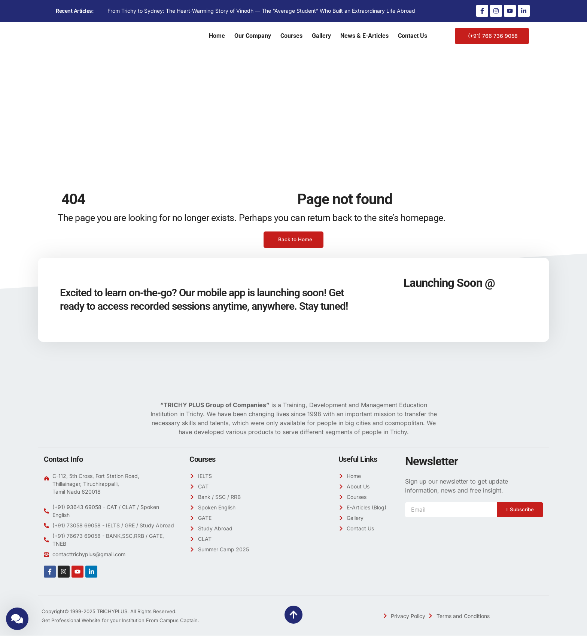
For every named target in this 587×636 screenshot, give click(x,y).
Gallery (321, 35)
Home (217, 35)
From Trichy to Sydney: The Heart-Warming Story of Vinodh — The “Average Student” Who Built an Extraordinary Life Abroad (261, 10)
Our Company (252, 35)
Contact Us (412, 35)
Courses (291, 35)
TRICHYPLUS (112, 612)
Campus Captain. (179, 621)
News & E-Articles (364, 35)
